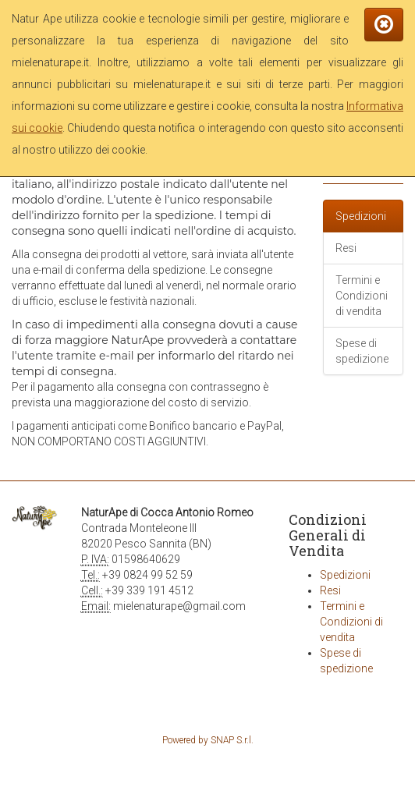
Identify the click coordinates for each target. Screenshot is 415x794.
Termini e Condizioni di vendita (361, 295)
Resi (345, 248)
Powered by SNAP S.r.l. (208, 740)
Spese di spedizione (361, 351)
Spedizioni (360, 216)
